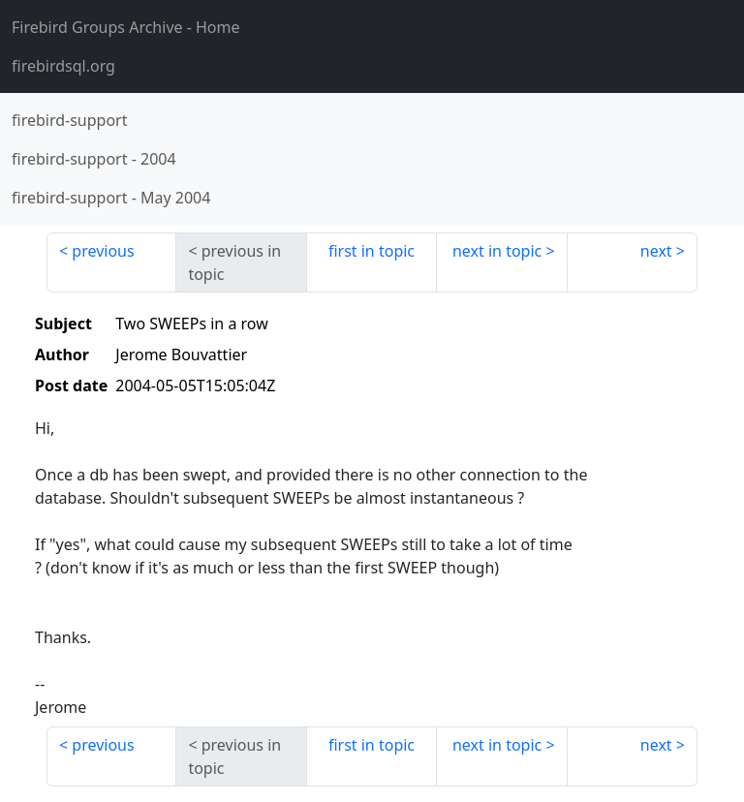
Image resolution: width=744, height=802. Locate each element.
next (656, 251)
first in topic (371, 251)
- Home (126, 27)
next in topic (497, 251)
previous (103, 251)
